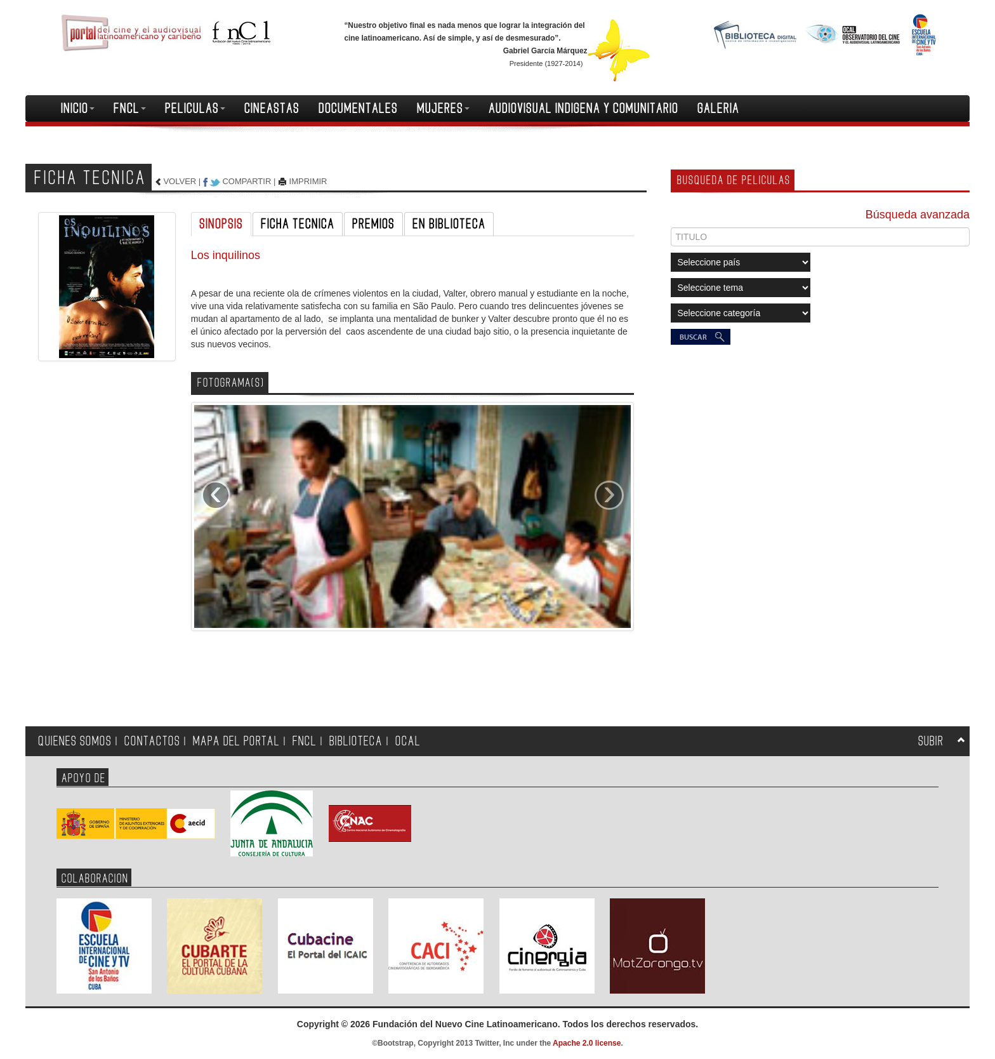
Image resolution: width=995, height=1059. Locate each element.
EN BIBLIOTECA (448, 224)
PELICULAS (195, 109)
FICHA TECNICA (297, 224)
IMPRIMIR (308, 181)
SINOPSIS (221, 224)
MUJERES (443, 109)
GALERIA (718, 109)
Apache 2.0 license (587, 1043)
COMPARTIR (246, 181)
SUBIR (931, 741)
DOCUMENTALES (358, 109)
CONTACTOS (152, 741)
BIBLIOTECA (356, 741)
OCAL (408, 741)
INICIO (78, 109)
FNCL (130, 109)
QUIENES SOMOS (75, 741)
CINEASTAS (272, 109)
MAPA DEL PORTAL (236, 741)
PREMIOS (373, 224)
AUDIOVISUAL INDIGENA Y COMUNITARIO (583, 109)
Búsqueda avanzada (918, 214)
